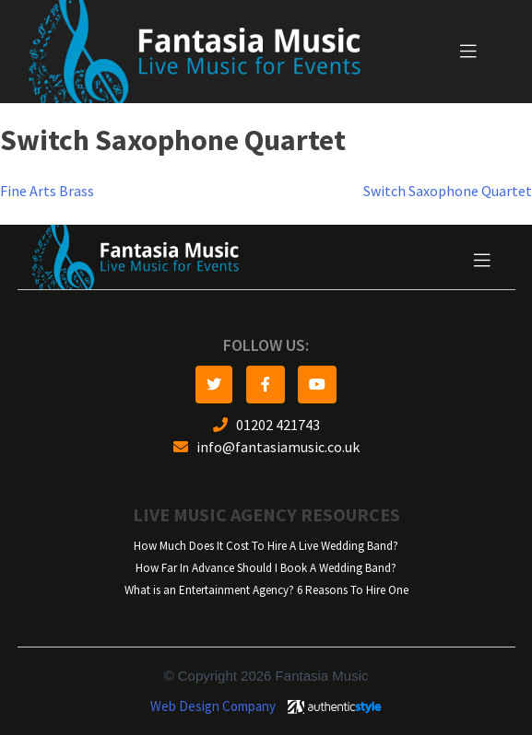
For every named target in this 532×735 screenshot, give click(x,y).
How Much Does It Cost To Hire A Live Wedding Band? (266, 546)
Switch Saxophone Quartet (447, 191)
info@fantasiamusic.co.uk (266, 447)
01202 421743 (266, 425)
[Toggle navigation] (468, 51)
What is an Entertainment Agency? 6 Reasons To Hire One (266, 590)
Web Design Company (213, 706)
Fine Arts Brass (47, 191)
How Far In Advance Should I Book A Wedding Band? (266, 568)
